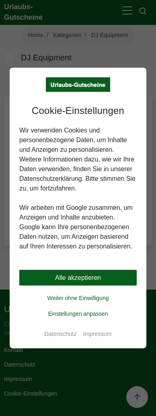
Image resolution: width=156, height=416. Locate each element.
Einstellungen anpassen (78, 313)
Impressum (97, 334)
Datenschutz (60, 334)
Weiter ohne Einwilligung (78, 298)
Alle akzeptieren (78, 277)
